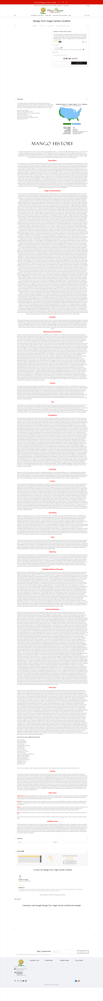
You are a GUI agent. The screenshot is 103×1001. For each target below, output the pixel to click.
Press (51, 5)
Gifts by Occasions (65, 975)
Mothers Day (34, 15)
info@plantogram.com (21, 975)
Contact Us (60, 5)
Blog (62, 964)
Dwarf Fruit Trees (65, 974)
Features (19, 838)
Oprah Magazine (65, 968)
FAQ (40, 5)
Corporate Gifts (45, 5)
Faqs (31, 968)
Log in (78, 964)
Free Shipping (33, 975)
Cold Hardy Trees (57, 15)
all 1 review (45, 894)
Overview (20, 99)
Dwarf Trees (48, 15)
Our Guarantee (33, 974)
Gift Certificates (49, 968)
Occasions (65, 15)
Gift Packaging (57, 47)
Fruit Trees (41, 15)
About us (36, 5)
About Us (32, 966)
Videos (55, 5)
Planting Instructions (35, 972)
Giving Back (66, 5)
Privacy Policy (49, 974)
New (70, 15)
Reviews (47, 966)
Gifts (62, 970)
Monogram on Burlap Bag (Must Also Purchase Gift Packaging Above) (68, 49)
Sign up (78, 966)
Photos (62, 966)
